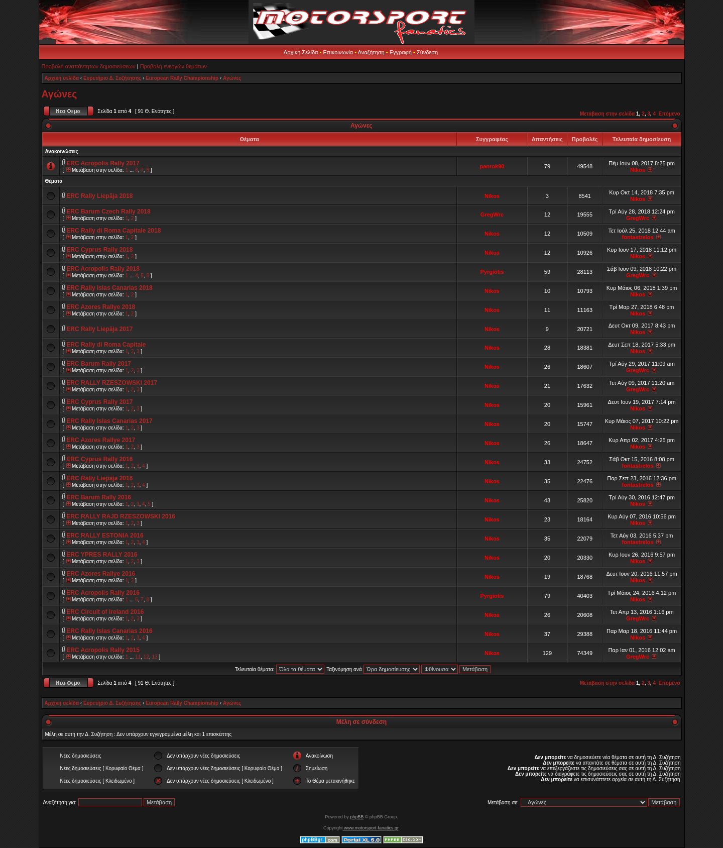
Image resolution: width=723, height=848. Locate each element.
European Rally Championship (182, 78)
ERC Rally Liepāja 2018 (99, 195)
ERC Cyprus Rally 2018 (99, 249)
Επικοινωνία (338, 52)
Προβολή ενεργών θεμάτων (173, 66)
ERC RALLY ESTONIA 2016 (104, 535)
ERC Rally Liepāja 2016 (99, 478)
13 (155, 657)
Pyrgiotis (492, 272)
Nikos (637, 170)
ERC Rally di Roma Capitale (106, 344)
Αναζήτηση (371, 52)
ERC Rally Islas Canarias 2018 (109, 287)
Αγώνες (232, 78)
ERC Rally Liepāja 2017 (99, 329)
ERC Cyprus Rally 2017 (99, 401)
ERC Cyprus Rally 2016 (99, 459)
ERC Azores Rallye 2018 (100, 306)
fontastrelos (638, 237)
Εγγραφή (401, 52)
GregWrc (492, 214)
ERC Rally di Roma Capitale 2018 (113, 230)
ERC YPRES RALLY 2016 (101, 554)
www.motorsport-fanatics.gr (370, 827)
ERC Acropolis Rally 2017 (103, 163)
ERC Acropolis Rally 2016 (103, 592)
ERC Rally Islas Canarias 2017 (109, 421)
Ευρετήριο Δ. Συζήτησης (112, 78)
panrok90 (492, 166)
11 (138, 657)
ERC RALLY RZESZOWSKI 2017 (111, 382)
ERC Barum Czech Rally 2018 (108, 211)
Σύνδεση (427, 52)
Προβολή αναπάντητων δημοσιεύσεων (89, 66)
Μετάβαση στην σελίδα (607, 114)
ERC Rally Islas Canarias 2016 (109, 630)
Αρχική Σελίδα (301, 52)
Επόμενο (669, 114)
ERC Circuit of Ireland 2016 (105, 611)
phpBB (357, 816)
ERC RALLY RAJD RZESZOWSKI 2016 (120, 516)
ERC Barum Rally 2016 (98, 497)
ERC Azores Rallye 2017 (100, 440)
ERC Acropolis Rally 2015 (103, 650)
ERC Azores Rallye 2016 (100, 573)
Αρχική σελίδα (62, 78)
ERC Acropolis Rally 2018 (103, 268)
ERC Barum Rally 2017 (98, 363)
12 (146, 657)
